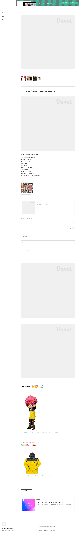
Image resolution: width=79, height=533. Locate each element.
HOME (3, 12)
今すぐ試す (64, 2)
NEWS (3, 19)
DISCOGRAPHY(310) (24, 218)
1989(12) (30, 218)
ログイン (74, 2)
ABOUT (3, 16)
